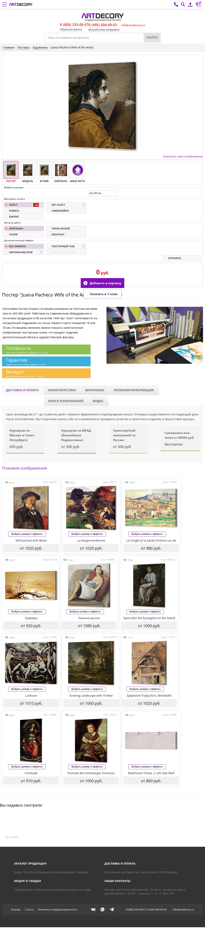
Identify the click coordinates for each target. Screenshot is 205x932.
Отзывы (16, 909)
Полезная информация (134, 390)
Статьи (29, 909)
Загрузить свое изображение (183, 156)
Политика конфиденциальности (57, 909)
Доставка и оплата (22, 390)
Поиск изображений (65, 401)
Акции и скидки (27, 881)
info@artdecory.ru (133, 25)
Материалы (94, 390)
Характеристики (62, 390)
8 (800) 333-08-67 (74, 24)
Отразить (174, 258)
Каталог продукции (30, 863)
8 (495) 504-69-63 (102, 24)
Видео (98, 401)
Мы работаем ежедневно (104, 29)
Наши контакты (117, 881)
